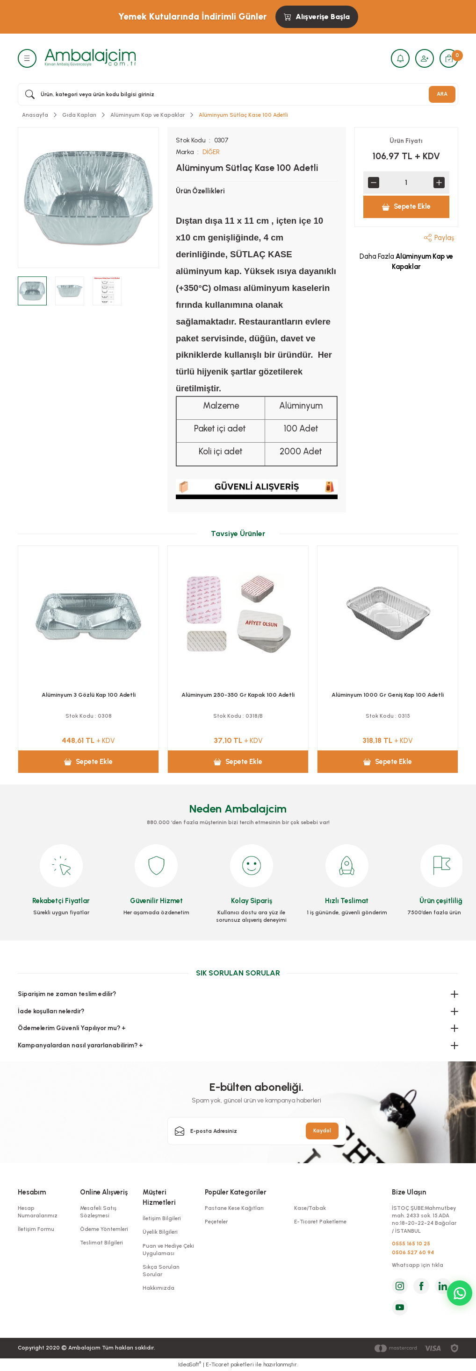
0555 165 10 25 (411, 1243)
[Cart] (449, 58)
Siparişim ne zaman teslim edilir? (67, 993)
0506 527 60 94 (413, 1252)
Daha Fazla (406, 261)
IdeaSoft (189, 1364)
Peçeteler (216, 1221)
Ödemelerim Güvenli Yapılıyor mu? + (72, 1028)
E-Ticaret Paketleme (320, 1221)
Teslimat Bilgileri (101, 1242)
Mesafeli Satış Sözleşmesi (98, 1212)
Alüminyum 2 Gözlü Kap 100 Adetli (387, 694)
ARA (442, 94)
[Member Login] (424, 58)
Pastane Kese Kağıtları (234, 1208)
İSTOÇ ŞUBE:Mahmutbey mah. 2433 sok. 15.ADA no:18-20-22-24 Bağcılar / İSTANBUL (424, 1219)
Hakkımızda (158, 1288)
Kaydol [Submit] (322, 1130)
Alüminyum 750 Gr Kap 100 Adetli (238, 694)
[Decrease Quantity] (373, 182)
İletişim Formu (36, 1229)
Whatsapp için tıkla (417, 1265)
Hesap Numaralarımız (38, 1212)
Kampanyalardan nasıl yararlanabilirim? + (80, 1045)
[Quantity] (406, 182)
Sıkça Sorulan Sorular (161, 1271)
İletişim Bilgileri (162, 1218)
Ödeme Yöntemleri (104, 1229)
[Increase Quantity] (439, 182)
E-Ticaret (217, 1364)
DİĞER (211, 151)
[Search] (238, 94)
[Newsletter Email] (256, 1131)
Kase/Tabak (310, 1208)
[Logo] (90, 58)
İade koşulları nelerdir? (51, 1011)
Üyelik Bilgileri (160, 1232)
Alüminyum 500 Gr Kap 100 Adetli (88, 694)
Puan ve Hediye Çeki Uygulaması (168, 1250)
